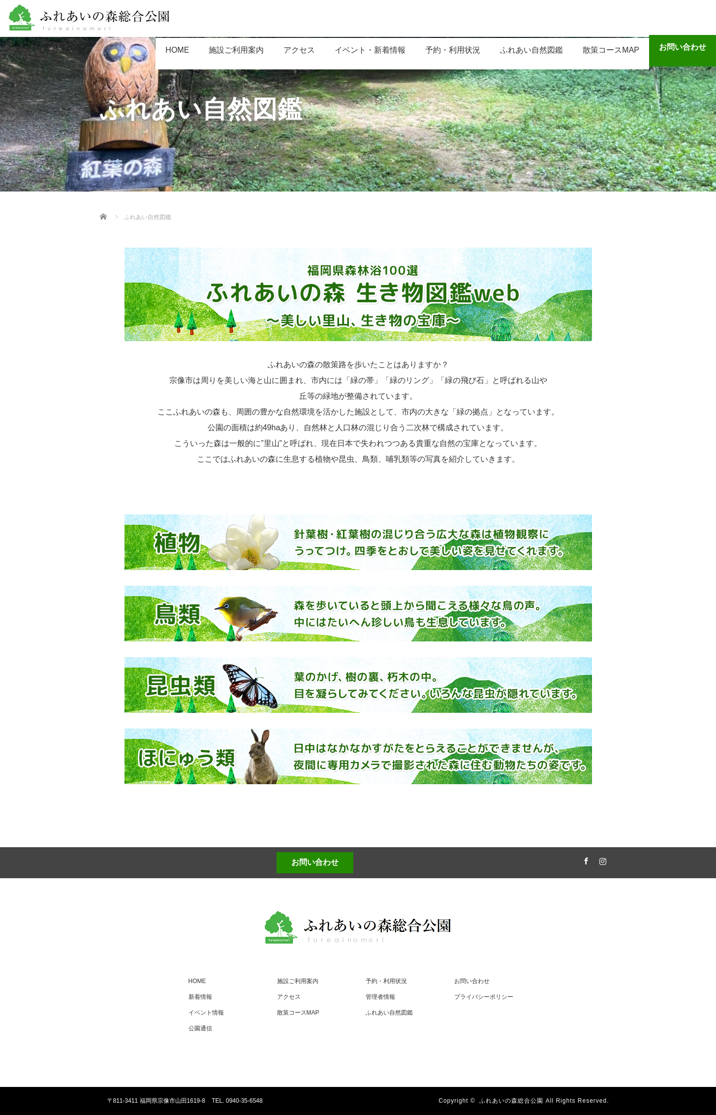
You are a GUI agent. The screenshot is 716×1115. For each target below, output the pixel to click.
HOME (177, 50)
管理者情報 (380, 996)
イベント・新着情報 (370, 50)
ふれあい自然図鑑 (531, 50)
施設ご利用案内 (236, 50)
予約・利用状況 (452, 50)
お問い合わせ (682, 47)
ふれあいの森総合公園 (511, 1100)
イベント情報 (206, 1012)
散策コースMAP (611, 50)
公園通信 (200, 1028)
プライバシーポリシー (483, 996)
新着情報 (200, 996)
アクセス (299, 50)
